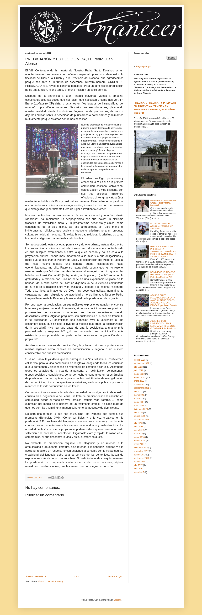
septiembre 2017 (141, 458)
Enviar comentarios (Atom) (50, 581)
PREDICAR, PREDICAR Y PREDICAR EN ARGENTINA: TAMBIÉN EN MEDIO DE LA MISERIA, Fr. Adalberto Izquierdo (163, 251)
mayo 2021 (139, 395)
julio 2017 (138, 465)
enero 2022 (139, 381)
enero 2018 (139, 444)
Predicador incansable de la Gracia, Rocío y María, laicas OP (163, 203)
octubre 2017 (140, 455)
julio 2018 (138, 423)
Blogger (117, 600)
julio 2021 (138, 391)
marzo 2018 (139, 437)
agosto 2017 (139, 461)
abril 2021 (138, 398)
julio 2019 (138, 412)
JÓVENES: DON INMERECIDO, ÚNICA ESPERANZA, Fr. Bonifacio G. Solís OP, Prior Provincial (163, 325)
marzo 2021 (139, 402)
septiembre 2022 (141, 363)
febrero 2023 (139, 360)
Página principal (143, 66)
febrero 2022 (139, 377)
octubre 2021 (140, 384)
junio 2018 (138, 426)
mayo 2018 (139, 430)
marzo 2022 (139, 374)
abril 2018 (138, 433)
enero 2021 (139, 405)
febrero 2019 (139, 416)
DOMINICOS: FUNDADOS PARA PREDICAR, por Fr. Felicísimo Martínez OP (162, 274)
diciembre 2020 (141, 409)
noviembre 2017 (141, 451)
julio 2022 (138, 367)
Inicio (77, 576)
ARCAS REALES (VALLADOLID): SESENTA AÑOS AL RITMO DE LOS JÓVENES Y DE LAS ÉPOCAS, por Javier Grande (163, 300)
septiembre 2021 (141, 388)
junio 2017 (138, 468)
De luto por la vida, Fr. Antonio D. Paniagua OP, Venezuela (161, 226)
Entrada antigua (115, 576)
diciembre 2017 (141, 447)
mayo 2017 (139, 472)
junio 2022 (138, 370)
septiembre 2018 (141, 419)
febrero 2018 (139, 440)
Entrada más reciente (36, 576)
